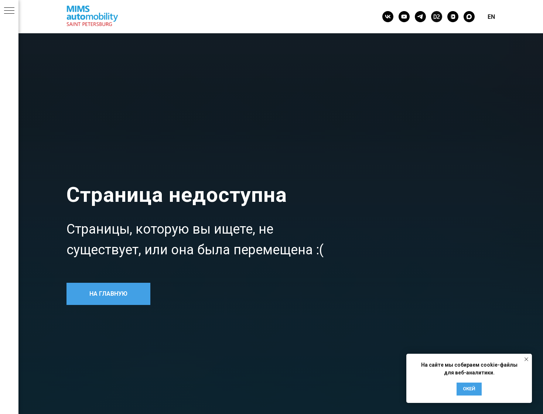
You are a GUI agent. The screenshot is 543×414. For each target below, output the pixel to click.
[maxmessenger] (469, 16)
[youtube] (404, 16)
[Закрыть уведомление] (526, 359)
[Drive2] (436, 16)
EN (491, 16)
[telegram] (420, 16)
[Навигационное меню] (9, 11)
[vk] (387, 16)
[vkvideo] (452, 16)
